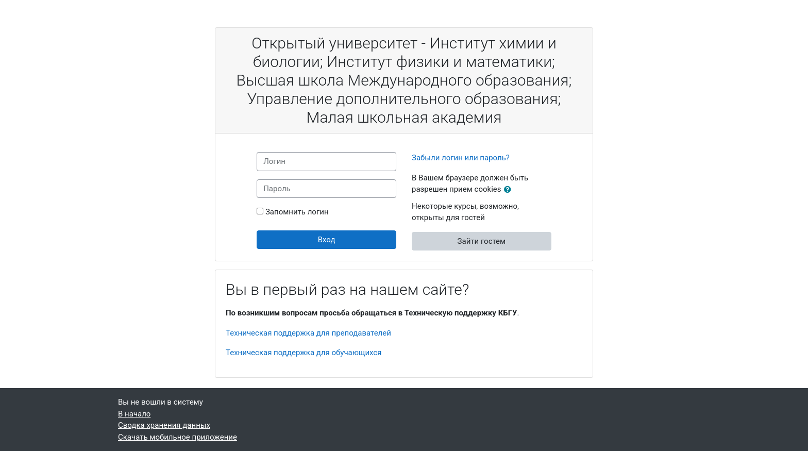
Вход (326, 239)
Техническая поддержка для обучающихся (303, 352)
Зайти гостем (482, 241)
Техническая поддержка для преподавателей (308, 333)
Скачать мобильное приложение (177, 437)
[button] (509, 189)
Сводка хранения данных (164, 425)
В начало (134, 414)
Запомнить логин (297, 211)
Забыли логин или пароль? (461, 157)
